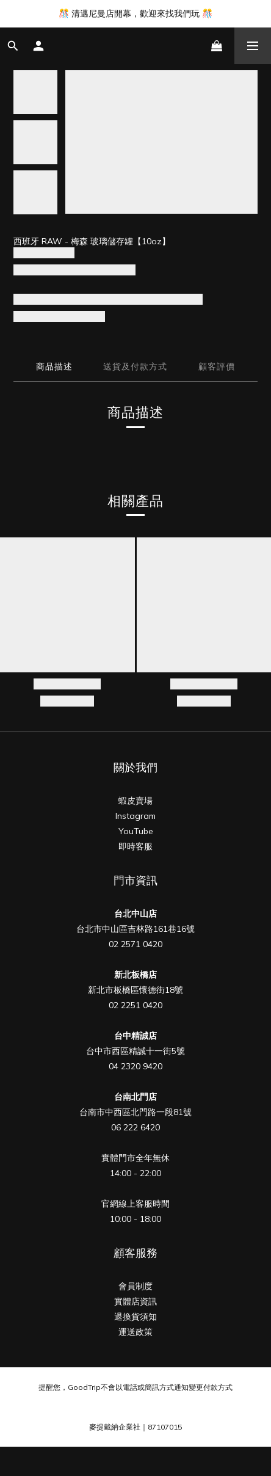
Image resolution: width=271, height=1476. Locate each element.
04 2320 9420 (135, 1066)
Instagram (135, 815)
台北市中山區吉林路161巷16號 (135, 928)
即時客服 (135, 846)
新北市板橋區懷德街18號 (135, 989)
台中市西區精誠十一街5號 (135, 1050)
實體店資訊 (135, 1301)
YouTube (135, 831)
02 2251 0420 (135, 1005)
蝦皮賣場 (135, 800)
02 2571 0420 (135, 944)
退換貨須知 (135, 1316)
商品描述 (54, 366)
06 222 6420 (135, 1127)
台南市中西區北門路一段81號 (135, 1112)
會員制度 (135, 1286)
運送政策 (135, 1331)
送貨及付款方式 (135, 366)
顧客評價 (216, 366)
